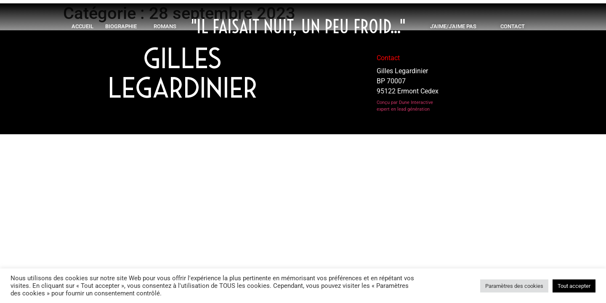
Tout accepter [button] (574, 286)
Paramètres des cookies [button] (514, 286)
